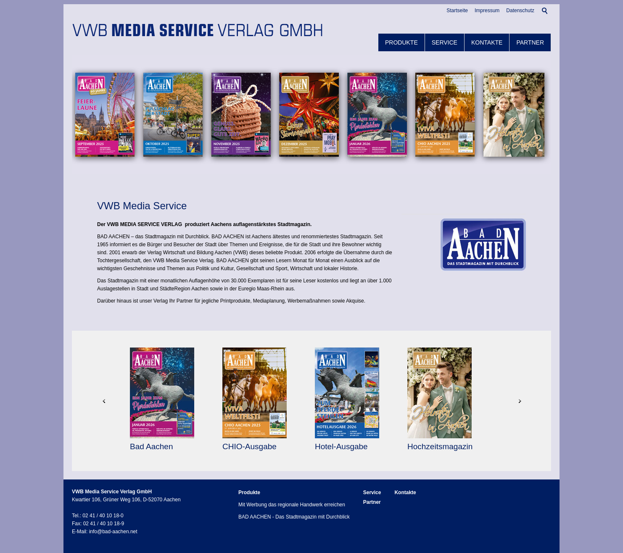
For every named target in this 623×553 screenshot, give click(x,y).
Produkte (401, 42)
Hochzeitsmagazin (441, 446)
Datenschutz (520, 10)
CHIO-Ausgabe (250, 446)
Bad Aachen (152, 446)
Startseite (457, 10)
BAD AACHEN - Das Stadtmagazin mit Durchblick (294, 517)
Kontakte (486, 42)
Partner (530, 42)
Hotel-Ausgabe (342, 446)
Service (444, 42)
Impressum (487, 10)
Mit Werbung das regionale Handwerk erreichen (291, 505)
